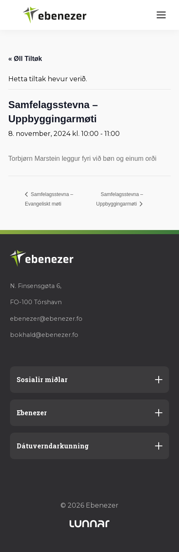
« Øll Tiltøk (25, 58)
